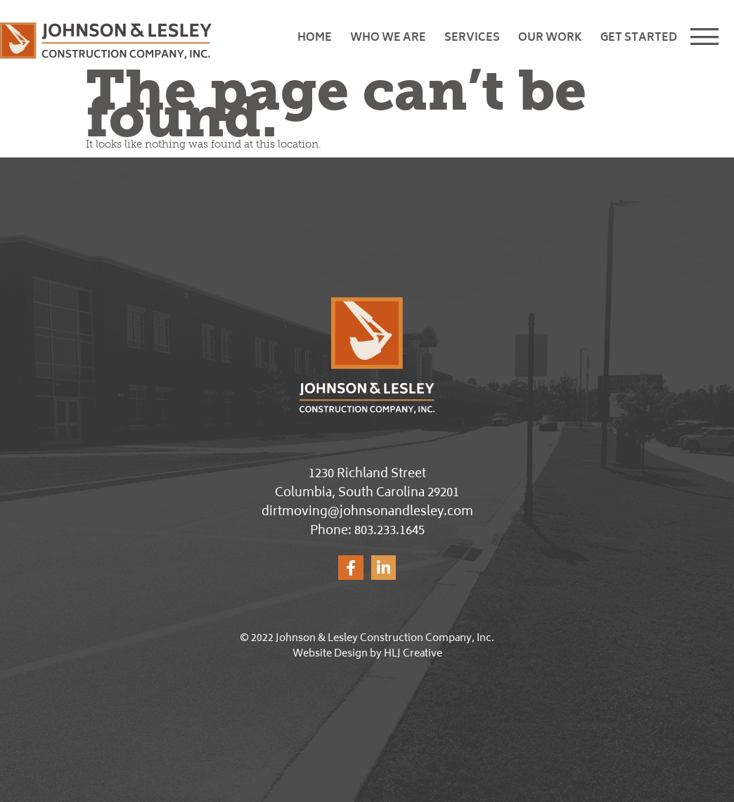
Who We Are (388, 38)
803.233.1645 (389, 531)
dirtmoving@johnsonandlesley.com (367, 512)
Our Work (550, 38)
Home (314, 38)
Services (472, 38)
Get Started (638, 38)
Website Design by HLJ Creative (367, 654)
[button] (709, 39)
